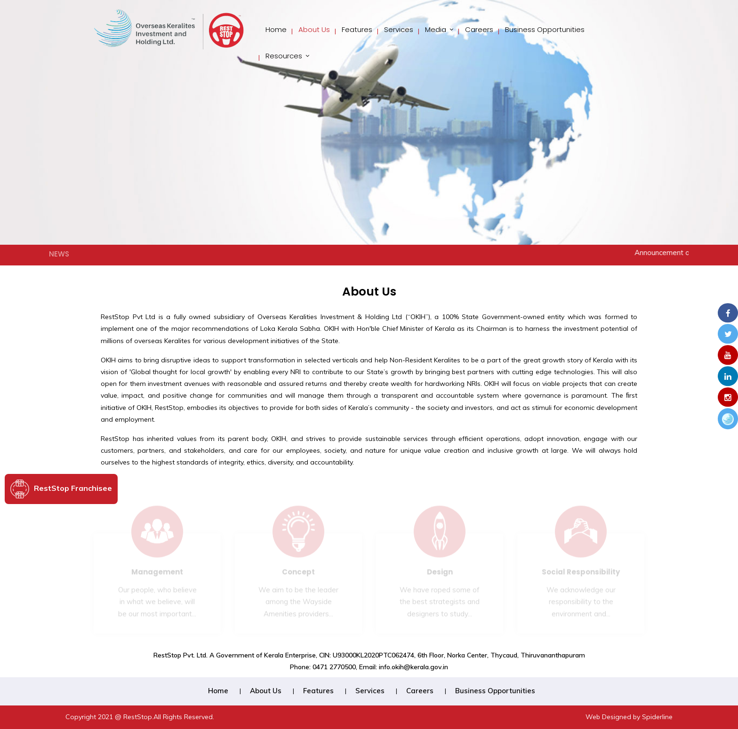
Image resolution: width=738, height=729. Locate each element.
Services (398, 29)
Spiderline (657, 717)
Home (276, 29)
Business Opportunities (545, 29)
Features (357, 29)
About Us (314, 29)
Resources (283, 56)
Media (435, 29)
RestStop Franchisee (61, 489)
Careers (479, 29)
